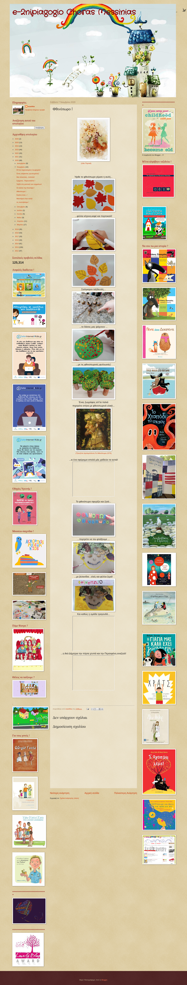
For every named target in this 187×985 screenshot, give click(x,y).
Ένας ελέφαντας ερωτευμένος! (27, 174)
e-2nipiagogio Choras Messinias (74, 12)
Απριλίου (20, 221)
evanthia (31, 106)
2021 (17, 157)
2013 (17, 247)
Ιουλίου (20, 210)
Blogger (104, 980)
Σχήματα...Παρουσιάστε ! (25, 181)
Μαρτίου (20, 225)
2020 (17, 160)
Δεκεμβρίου (21, 163)
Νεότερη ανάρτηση (59, 793)
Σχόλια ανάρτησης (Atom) (69, 798)
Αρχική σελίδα (92, 793)
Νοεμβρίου (21, 167)
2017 (17, 236)
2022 (17, 153)
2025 (17, 142)
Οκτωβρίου (21, 207)
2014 (17, 244)
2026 (17, 139)
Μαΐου (19, 217)
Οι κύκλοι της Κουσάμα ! (25, 188)
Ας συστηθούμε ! (22, 202)
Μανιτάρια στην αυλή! (24, 199)
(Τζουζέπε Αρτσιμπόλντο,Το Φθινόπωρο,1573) (93, 453)
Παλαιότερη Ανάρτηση (125, 793)
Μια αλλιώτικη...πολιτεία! (25, 177)
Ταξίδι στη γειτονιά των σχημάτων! (29, 184)
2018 (17, 233)
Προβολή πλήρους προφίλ (35, 110)
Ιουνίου (20, 214)
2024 (17, 146)
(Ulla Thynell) (86, 163)
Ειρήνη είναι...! (21, 195)
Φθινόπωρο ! (21, 191)
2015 (17, 240)
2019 (17, 229)
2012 (17, 251)
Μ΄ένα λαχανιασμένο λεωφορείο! (28, 170)
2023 (17, 150)
